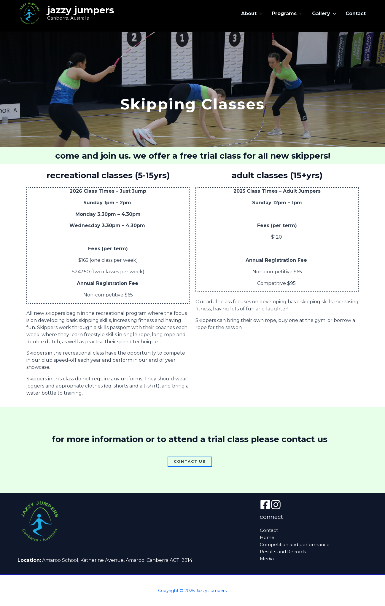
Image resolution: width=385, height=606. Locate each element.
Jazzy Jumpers (80, 10)
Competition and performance (295, 544)
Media (267, 559)
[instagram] (276, 504)
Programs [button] (284, 13)
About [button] (249, 13)
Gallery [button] (321, 13)
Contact (356, 13)
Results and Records (283, 551)
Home (267, 537)
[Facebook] (265, 504)
